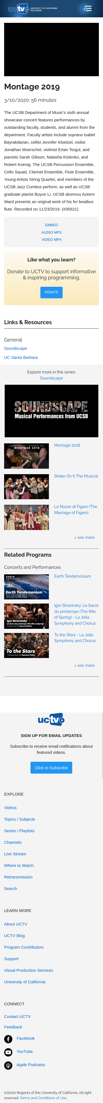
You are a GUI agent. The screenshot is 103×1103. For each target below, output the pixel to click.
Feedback (13, 1027)
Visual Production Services (28, 970)
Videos (10, 807)
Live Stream (15, 853)
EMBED (51, 225)
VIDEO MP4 (52, 239)
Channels (12, 842)
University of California (24, 981)
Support (11, 958)
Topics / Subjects (19, 819)
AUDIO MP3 (51, 232)
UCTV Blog (14, 935)
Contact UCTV (17, 1016)
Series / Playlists (19, 830)
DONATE (51, 292)
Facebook (25, 1038)
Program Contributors (23, 947)
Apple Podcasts (30, 1064)
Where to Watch (19, 865)
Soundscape (51, 378)
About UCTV (15, 924)
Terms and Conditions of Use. (43, 1098)
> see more (84, 537)
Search (10, 888)
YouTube (24, 1051)
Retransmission (18, 877)
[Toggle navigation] (87, 9)
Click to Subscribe (51, 767)
